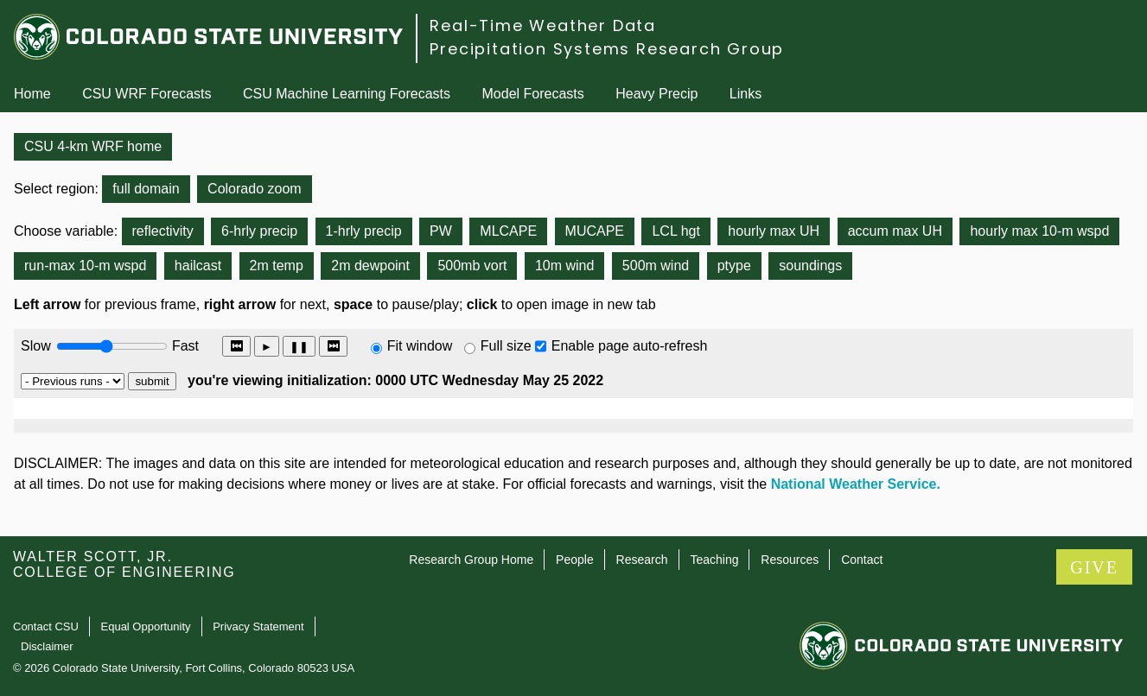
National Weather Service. (855, 484)
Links (745, 93)
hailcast (198, 265)
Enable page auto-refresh (629, 346)
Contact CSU (46, 626)
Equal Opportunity (146, 626)
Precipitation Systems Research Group (607, 49)
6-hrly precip (259, 231)
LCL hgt (675, 231)
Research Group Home (471, 559)
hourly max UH (773, 231)
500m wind (655, 265)
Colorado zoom (254, 188)
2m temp (276, 265)
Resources (790, 559)
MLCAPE (508, 231)
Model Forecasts (533, 93)
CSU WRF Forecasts (146, 93)
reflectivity (163, 231)
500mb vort (472, 265)
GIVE (1094, 567)
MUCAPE (594, 231)
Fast (184, 346)
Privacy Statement (258, 626)
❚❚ (299, 346)
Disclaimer (47, 646)
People (575, 559)
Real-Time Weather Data (543, 25)
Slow (36, 346)
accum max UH (895, 231)
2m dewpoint (370, 265)
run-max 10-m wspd (85, 265)
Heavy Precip (656, 93)
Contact (862, 559)
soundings (810, 265)
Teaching (714, 559)
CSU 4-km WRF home (93, 146)
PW (441, 231)
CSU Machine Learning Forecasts (346, 93)
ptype (734, 265)
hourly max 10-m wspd (1039, 231)
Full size (506, 346)
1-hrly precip (364, 231)
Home (32, 93)
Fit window (420, 346)
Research (642, 559)
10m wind (564, 265)
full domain (145, 188)
